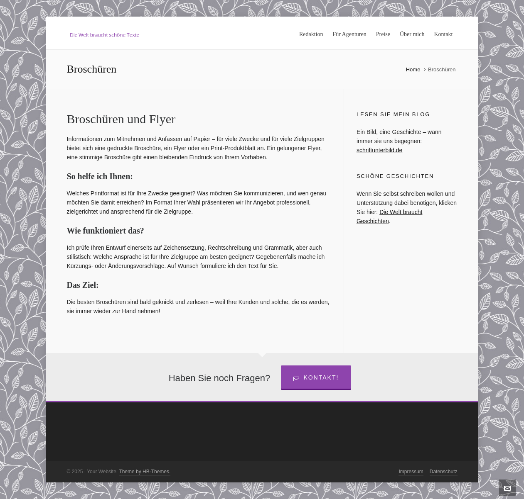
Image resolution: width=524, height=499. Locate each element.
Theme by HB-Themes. (144, 472)
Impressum (411, 472)
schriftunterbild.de (380, 150)
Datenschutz (444, 472)
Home (413, 69)
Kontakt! (316, 378)
